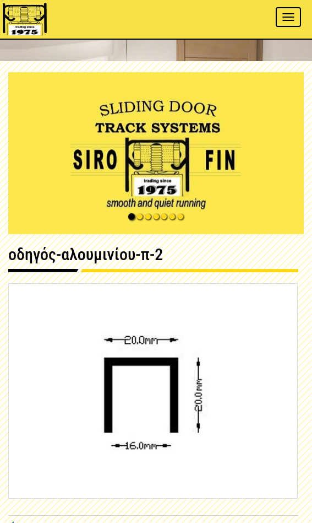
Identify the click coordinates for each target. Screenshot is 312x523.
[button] (156, 153)
